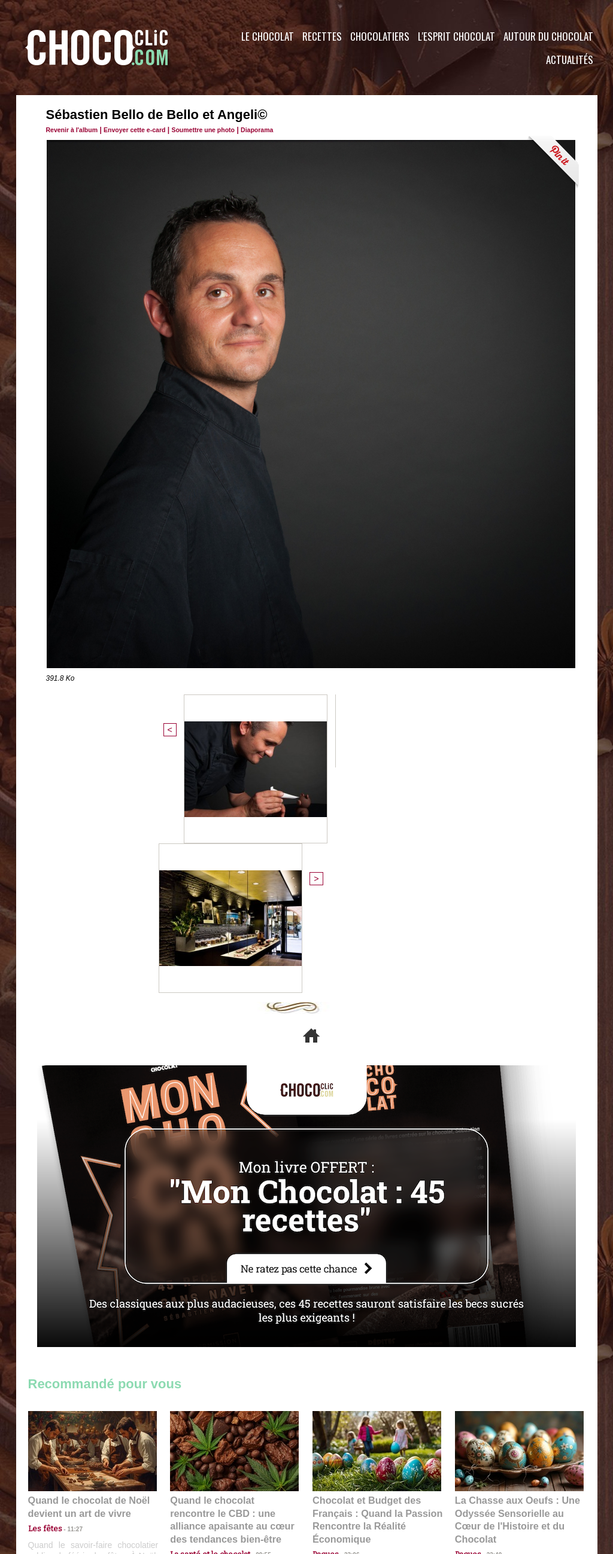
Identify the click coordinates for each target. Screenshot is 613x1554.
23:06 (347, 1324)
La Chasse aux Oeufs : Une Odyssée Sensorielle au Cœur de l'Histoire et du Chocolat (514, 1286)
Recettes (322, 36)
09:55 (254, 1312)
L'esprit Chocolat (456, 36)
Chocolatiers (379, 36)
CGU (187, 1481)
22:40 (490, 1312)
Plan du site (340, 1481)
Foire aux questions (490, 1481)
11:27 (68, 1301)
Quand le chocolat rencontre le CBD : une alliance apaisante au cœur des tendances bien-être (233, 1286)
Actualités (569, 59)
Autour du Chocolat (548, 36)
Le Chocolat (267, 36)
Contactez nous (64, 1481)
